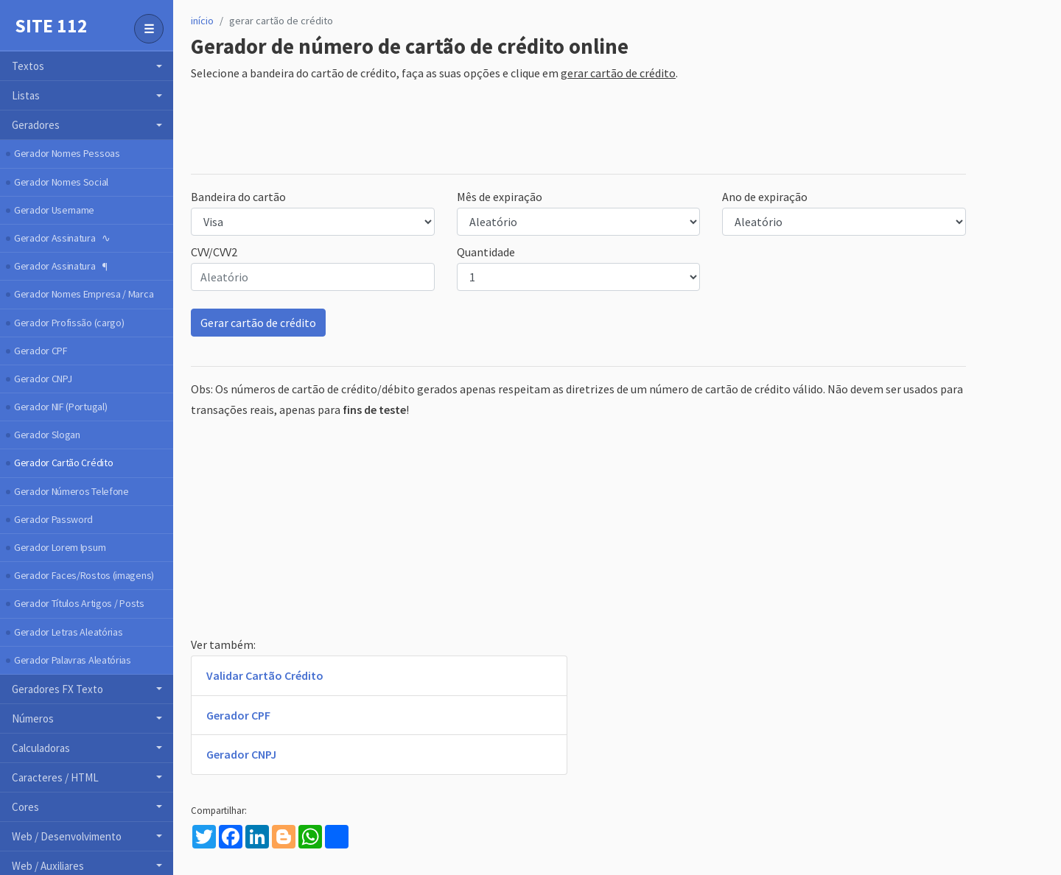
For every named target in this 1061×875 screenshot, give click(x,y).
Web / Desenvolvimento (67, 836)
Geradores (36, 125)
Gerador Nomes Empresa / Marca (83, 294)
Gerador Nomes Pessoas (67, 153)
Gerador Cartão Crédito (63, 462)
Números (33, 718)
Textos (28, 66)
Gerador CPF (41, 350)
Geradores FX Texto (57, 689)
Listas (26, 95)
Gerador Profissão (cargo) (69, 322)
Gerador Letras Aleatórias (68, 632)
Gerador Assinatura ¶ (60, 266)
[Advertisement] (459, 129)
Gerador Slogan (47, 434)
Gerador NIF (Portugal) (60, 406)
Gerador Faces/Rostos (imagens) (84, 575)
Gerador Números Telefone (71, 491)
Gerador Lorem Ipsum (59, 547)
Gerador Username (54, 210)
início (202, 20)
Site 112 (51, 26)
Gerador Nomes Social (61, 182)
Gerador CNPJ (42, 378)
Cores (25, 807)
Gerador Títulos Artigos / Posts (79, 603)
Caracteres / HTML (55, 777)
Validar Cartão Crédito (264, 675)
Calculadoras (41, 748)
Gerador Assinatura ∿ (62, 238)
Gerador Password (53, 519)
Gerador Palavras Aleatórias (72, 660)
